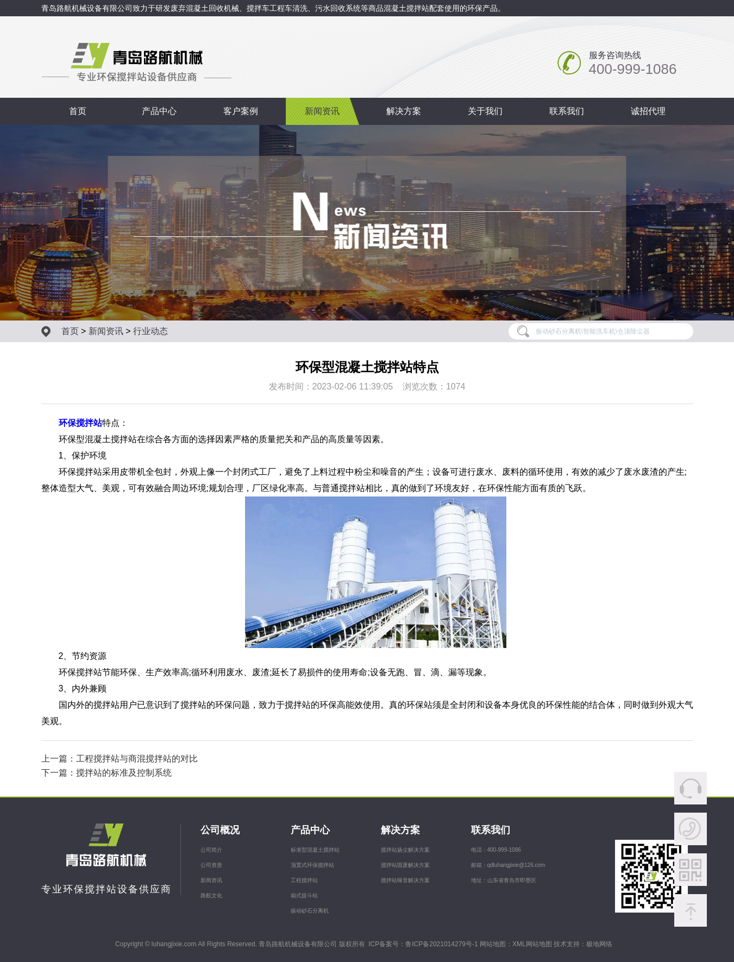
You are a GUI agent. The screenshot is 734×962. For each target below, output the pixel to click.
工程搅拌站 (304, 880)
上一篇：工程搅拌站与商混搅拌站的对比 (119, 758)
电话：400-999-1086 (496, 850)
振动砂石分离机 (310, 911)
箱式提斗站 (304, 895)
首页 (77, 111)
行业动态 (150, 331)
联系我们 (566, 111)
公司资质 (211, 865)
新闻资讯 (322, 111)
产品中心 (159, 111)
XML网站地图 (532, 944)
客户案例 (240, 111)
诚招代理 (648, 111)
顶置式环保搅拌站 (312, 865)
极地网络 (599, 944)
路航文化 (211, 895)
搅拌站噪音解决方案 (405, 880)
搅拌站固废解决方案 (405, 865)
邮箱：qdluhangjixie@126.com (508, 865)
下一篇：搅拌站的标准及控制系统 (106, 772)
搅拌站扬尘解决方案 (405, 850)
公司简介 (211, 850)
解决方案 (403, 111)
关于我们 (485, 111)
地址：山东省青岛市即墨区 (503, 880)
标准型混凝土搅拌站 (315, 850)
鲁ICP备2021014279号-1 (441, 944)
